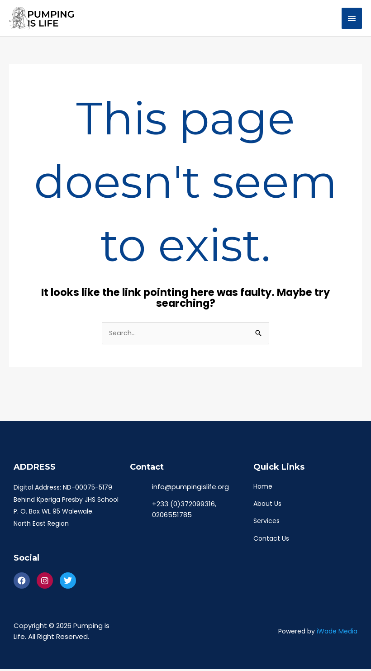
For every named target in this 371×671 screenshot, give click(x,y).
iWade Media (337, 633)
